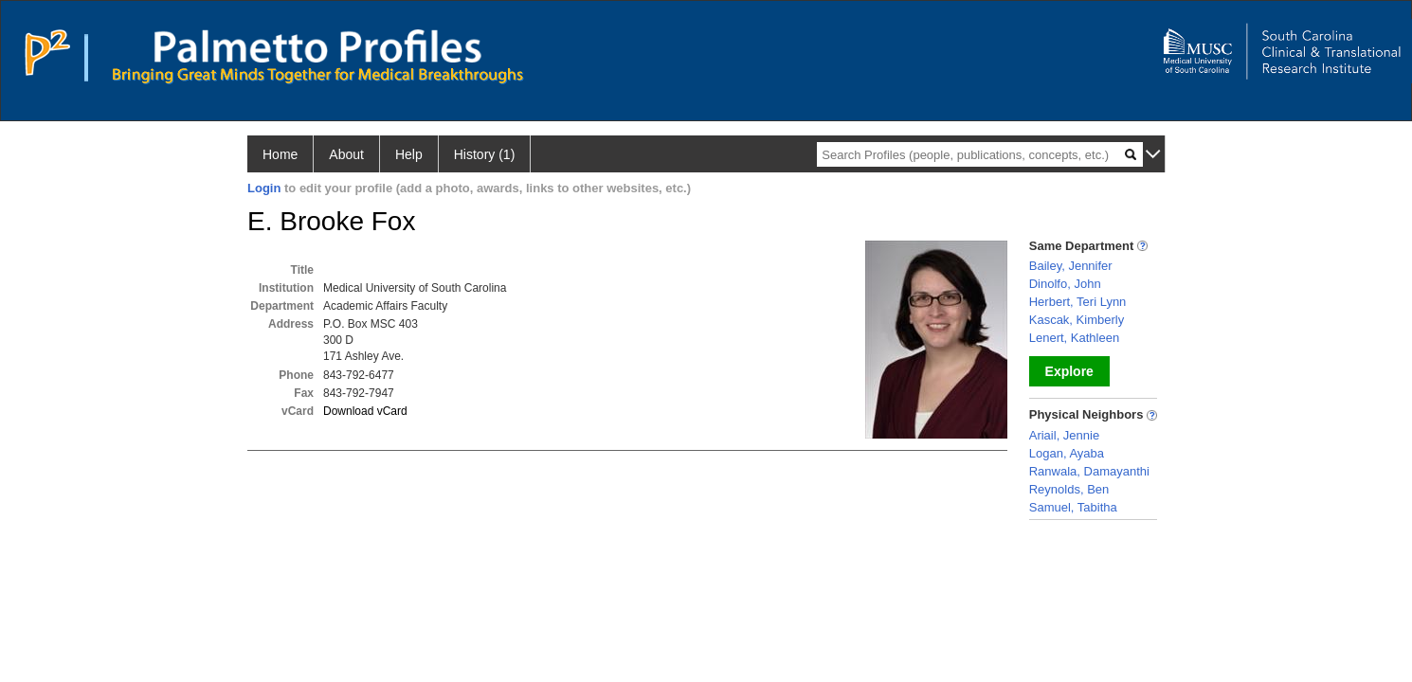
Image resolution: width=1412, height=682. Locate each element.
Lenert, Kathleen (1074, 338)
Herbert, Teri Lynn (1078, 302)
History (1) (485, 154)
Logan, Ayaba (1066, 453)
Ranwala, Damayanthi (1089, 471)
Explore (1069, 371)
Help (409, 154)
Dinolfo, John (1065, 284)
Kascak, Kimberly (1076, 320)
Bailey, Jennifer (1071, 266)
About (346, 154)
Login (264, 188)
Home (280, 154)
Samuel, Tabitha (1073, 507)
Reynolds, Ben (1069, 489)
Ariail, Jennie (1064, 435)
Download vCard (365, 411)
